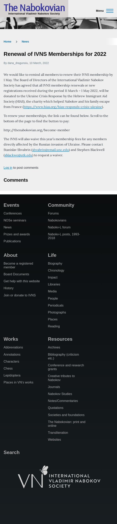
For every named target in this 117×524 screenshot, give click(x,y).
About (10, 255)
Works (11, 339)
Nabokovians (57, 220)
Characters (11, 361)
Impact (53, 277)
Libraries (54, 284)
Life (52, 255)
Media (52, 291)
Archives (54, 347)
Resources (60, 339)
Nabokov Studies (60, 394)
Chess (8, 368)
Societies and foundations (66, 415)
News (25, 41)
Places (53, 319)
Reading (54, 326)
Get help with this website (22, 281)
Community (61, 205)
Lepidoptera (12, 375)
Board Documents (16, 274)
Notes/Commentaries (63, 401)
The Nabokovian (34, 8)
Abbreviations (13, 347)
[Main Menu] (103, 10)
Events (11, 205)
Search (12, 452)
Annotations (12, 354)
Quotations (55, 407)
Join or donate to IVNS (20, 295)
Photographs (57, 312)
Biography (55, 263)
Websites (54, 439)
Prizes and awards (17, 234)
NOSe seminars (15, 220)
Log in (8, 167)
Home (7, 41)
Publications (12, 241)
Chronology (56, 270)
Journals (54, 387)
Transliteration (58, 432)
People (53, 298)
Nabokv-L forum (59, 227)
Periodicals (55, 305)
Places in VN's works (18, 382)
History (9, 288)
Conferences (13, 213)
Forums (53, 213)
